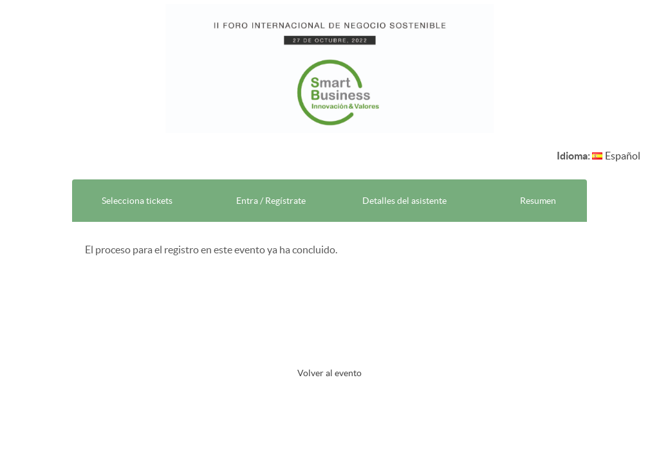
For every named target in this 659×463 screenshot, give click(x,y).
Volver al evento (329, 373)
